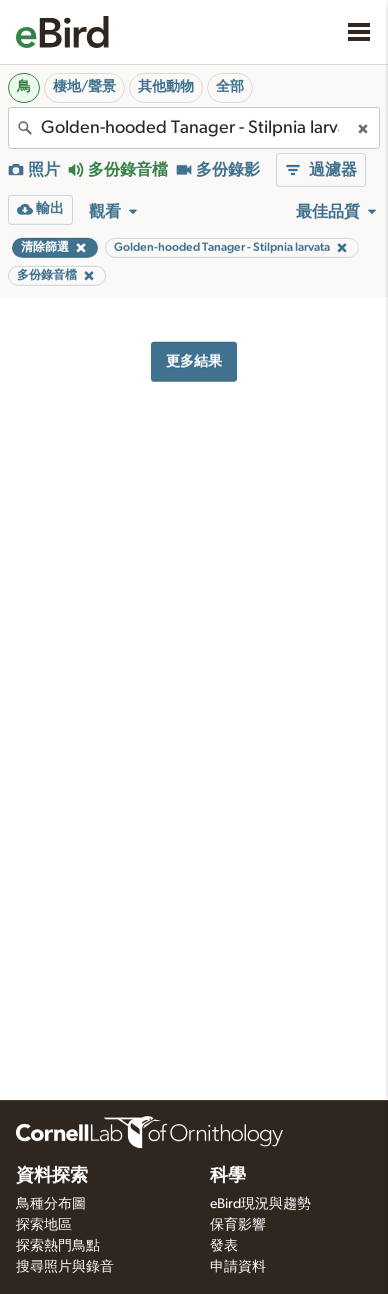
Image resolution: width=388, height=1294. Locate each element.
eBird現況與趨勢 (260, 1204)
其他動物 (166, 87)
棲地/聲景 (84, 87)
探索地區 (44, 1225)
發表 (224, 1246)
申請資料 (238, 1267)
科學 (228, 1176)
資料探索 (52, 1176)
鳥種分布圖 (51, 1204)
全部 (230, 87)
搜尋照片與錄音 (65, 1267)
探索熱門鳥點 (58, 1246)
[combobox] (194, 128)
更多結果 (194, 361)
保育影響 (238, 1225)
